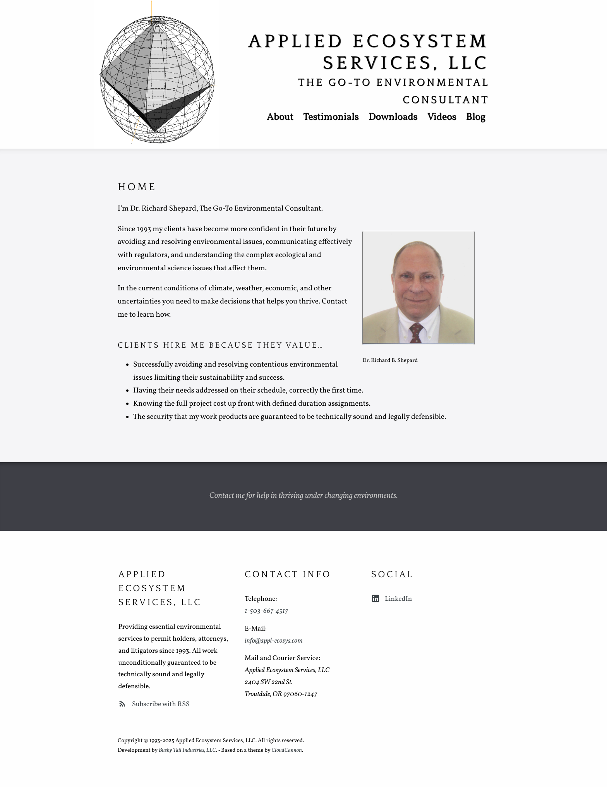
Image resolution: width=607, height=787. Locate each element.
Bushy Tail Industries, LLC (187, 750)
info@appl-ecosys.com (274, 641)
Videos (441, 117)
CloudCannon (286, 750)
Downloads (393, 117)
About (280, 117)
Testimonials (331, 117)
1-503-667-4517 (266, 611)
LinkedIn (391, 599)
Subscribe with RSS (153, 704)
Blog (475, 117)
